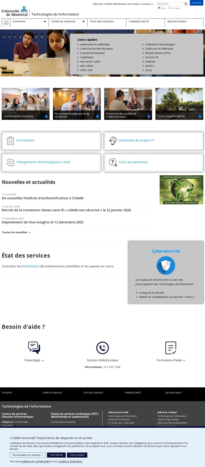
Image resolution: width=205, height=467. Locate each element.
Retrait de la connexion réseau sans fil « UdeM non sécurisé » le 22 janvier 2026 (66, 210)
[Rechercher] (186, 4)
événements (30, 266)
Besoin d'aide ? (174, 392)
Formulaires (25, 140)
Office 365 (86, 70)
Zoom (148, 70)
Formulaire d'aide (169, 360)
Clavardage (32, 360)
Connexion (147, 4)
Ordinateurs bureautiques (160, 44)
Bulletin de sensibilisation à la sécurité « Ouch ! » (167, 296)
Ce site (162, 8)
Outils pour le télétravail (159, 48)
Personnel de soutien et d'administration (121, 115)
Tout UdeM (174, 8)
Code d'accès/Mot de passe (96, 48)
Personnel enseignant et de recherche (72, 115)
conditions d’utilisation (70, 461)
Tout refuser (56, 454)
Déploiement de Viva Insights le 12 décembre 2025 (42, 222)
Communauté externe (171, 116)
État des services (93, 392)
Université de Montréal (14, 11)
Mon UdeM (86, 65)
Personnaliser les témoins (27, 455)
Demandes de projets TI (136, 140)
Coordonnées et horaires (63, 422)
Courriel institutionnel (92, 53)
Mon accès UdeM (90, 61)
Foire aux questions (133, 162)
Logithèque (86, 57)
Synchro (149, 65)
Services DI (151, 57)
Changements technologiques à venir (43, 162)
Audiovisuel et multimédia (95, 44)
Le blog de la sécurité (151, 292)
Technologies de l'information (55, 14)
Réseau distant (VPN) (157, 53)
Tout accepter (77, 454)
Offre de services (52, 392)
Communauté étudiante (18, 116)
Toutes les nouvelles (14, 232)
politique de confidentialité (35, 461)
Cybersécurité (133, 392)
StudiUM (150, 61)
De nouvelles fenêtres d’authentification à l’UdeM (42, 198)
